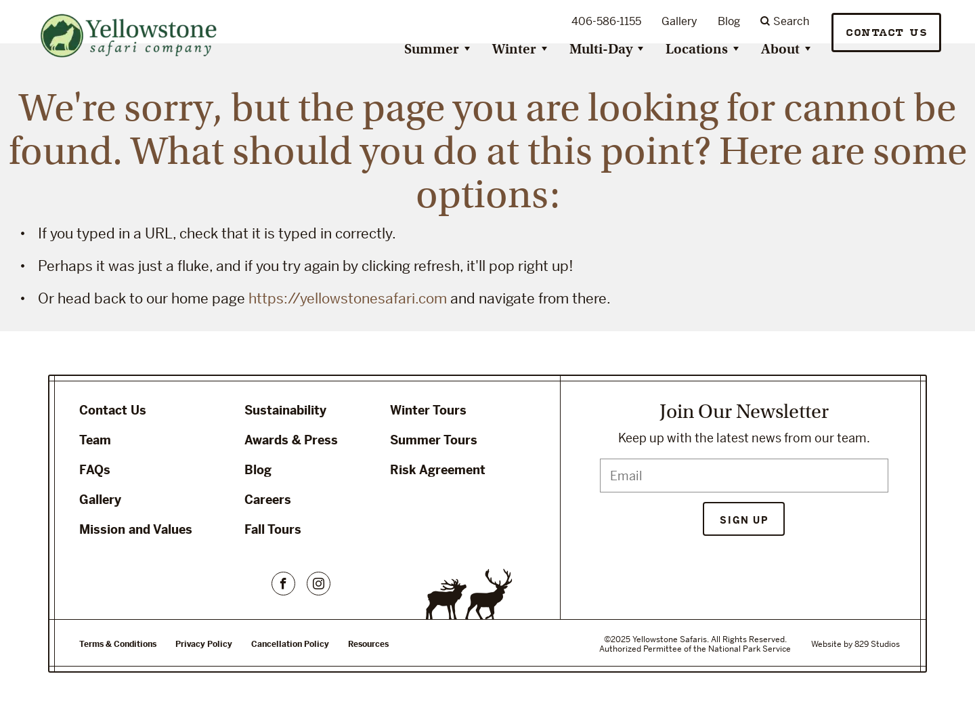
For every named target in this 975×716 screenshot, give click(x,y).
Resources (368, 644)
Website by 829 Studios (855, 644)
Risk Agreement (437, 470)
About (780, 49)
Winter (514, 49)
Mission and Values (135, 529)
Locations (697, 49)
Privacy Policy (203, 644)
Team (95, 440)
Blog (729, 21)
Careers (267, 499)
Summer (431, 49)
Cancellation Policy (290, 644)
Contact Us (886, 33)
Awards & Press (291, 440)
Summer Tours (433, 440)
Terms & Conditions (117, 644)
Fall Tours (272, 529)
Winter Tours (428, 410)
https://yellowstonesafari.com (347, 299)
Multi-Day (600, 49)
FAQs (94, 470)
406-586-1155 (606, 21)
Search (784, 21)
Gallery (679, 21)
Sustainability (285, 410)
